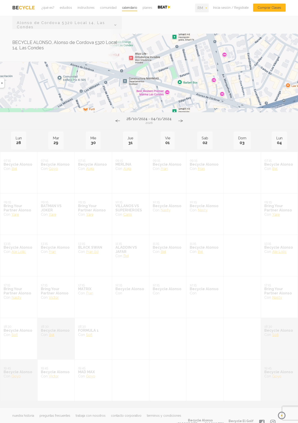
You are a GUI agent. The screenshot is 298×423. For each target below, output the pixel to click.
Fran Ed (92, 252)
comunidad (108, 7)
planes (147, 7)
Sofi (14, 335)
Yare (15, 214)
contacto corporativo (126, 415)
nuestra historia (23, 415)
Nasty (165, 210)
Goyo (53, 169)
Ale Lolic (18, 252)
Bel (14, 169)
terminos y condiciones (164, 415)
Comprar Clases (269, 7)
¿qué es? (48, 7)
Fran (164, 169)
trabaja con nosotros (91, 415)
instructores (86, 7)
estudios (66, 7)
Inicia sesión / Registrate (231, 7)
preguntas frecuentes (55, 415)
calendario (129, 7)
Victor (54, 297)
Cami (127, 214)
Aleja (90, 169)
